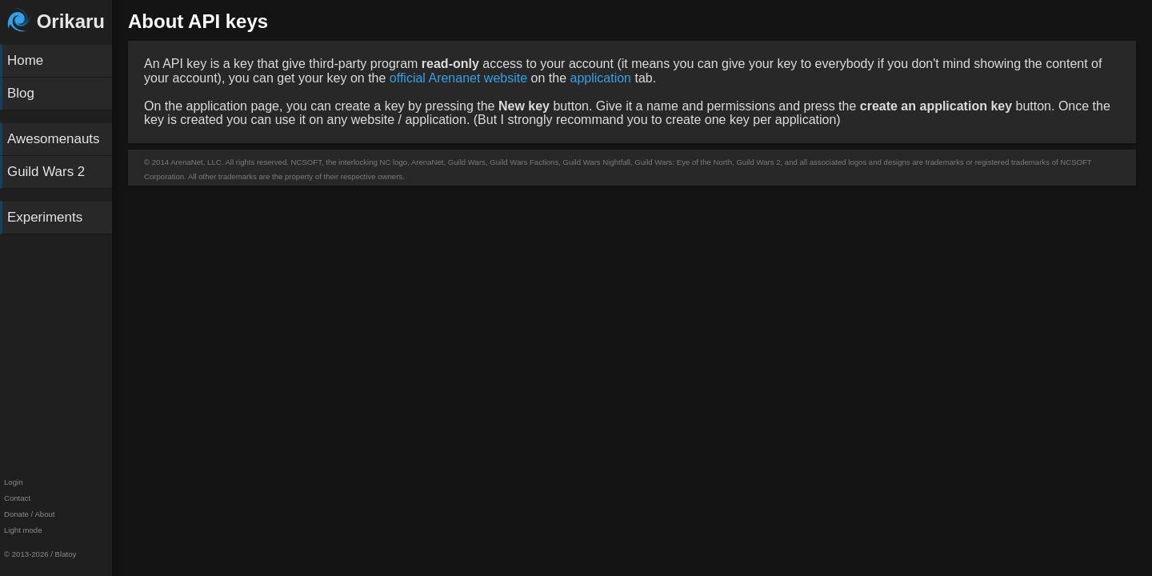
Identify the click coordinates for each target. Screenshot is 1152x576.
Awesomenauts (53, 138)
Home (25, 60)
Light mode (23, 530)
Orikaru (56, 21)
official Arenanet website (458, 78)
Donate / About (29, 514)
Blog (20, 93)
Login (13, 482)
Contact (17, 498)
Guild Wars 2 (46, 171)
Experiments (44, 217)
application (600, 78)
